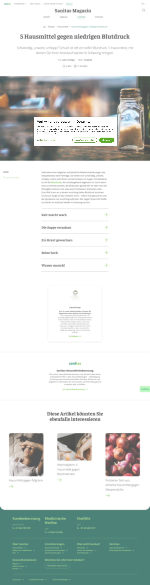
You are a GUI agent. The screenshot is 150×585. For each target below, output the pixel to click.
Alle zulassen (107, 140)
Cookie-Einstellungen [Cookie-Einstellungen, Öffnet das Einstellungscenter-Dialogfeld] (46, 140)
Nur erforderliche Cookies (84, 140)
